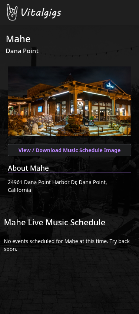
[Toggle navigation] (129, 8)
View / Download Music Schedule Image (70, 150)
